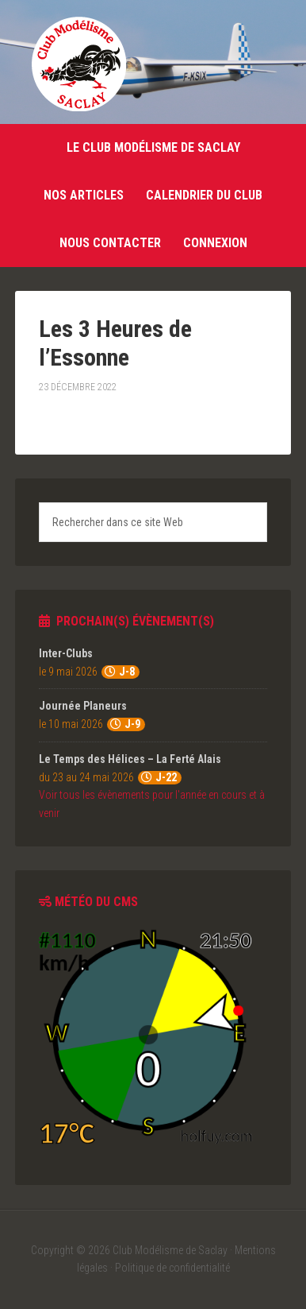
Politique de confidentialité (172, 1267)
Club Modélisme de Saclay (78, 63)
